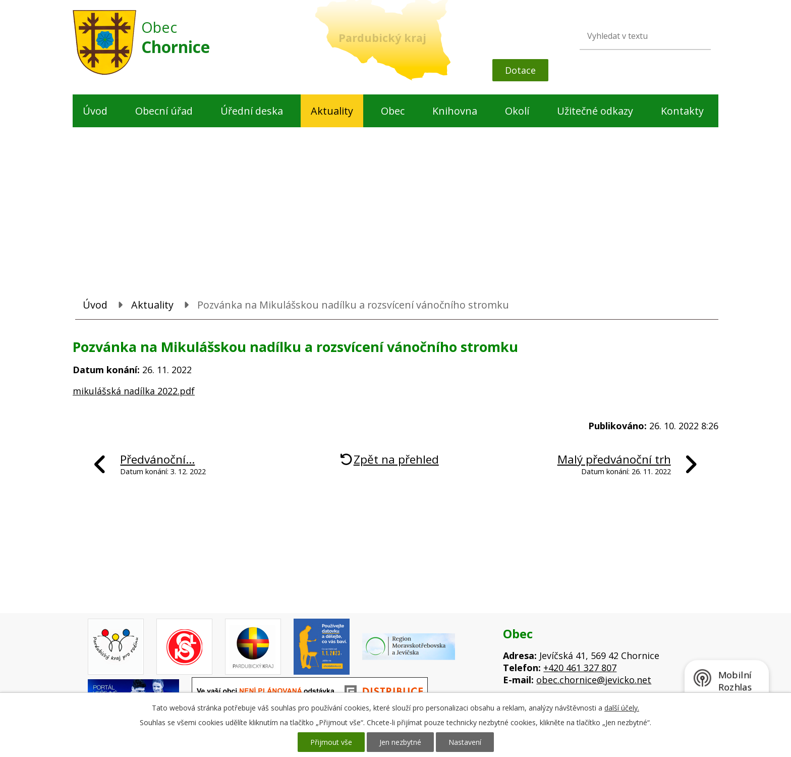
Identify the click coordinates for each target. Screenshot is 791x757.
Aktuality (332, 111)
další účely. (621, 708)
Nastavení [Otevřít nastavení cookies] (464, 742)
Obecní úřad (164, 111)
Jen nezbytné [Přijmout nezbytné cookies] (400, 742)
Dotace (520, 70)
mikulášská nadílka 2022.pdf (134, 391)
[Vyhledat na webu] (630, 36)
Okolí (517, 111)
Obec (393, 111)
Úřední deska (251, 111)
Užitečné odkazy (595, 111)
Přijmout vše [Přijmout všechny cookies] (331, 742)
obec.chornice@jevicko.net (593, 680)
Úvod (95, 111)
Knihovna (454, 111)
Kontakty (682, 111)
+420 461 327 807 (579, 668)
